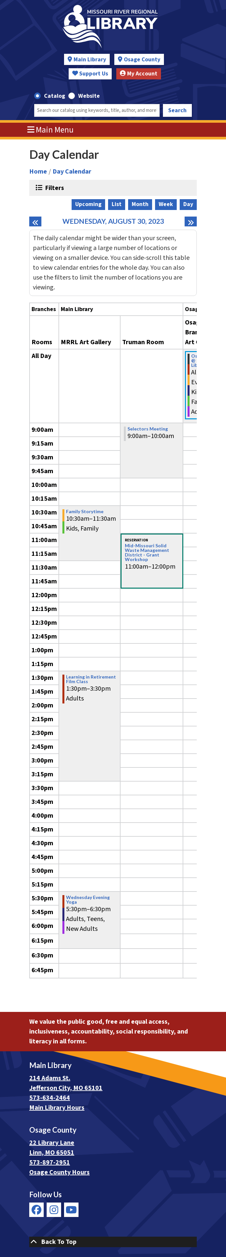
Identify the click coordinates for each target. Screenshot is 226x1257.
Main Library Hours (56, 1107)
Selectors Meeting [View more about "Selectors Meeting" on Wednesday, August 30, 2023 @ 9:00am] (147, 429)
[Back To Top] (113, 1242)
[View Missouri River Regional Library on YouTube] (71, 1210)
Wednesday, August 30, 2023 (113, 221)
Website (89, 96)
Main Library (90, 59)
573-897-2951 (49, 1162)
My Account (138, 74)
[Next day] (191, 221)
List (117, 204)
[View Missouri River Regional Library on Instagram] (54, 1210)
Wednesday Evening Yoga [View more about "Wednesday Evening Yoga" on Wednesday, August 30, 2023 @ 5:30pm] (88, 899)
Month (140, 204)
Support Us (90, 74)
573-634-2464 (49, 1097)
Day (188, 204)
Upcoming (88, 204)
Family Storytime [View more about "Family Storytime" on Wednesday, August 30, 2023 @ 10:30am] (84, 511)
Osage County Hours (59, 1172)
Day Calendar (72, 171)
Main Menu (50, 130)
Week (166, 204)
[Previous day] (35, 221)
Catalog (54, 96)
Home (38, 171)
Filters (53, 188)
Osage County (142, 59)
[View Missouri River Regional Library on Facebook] (36, 1210)
